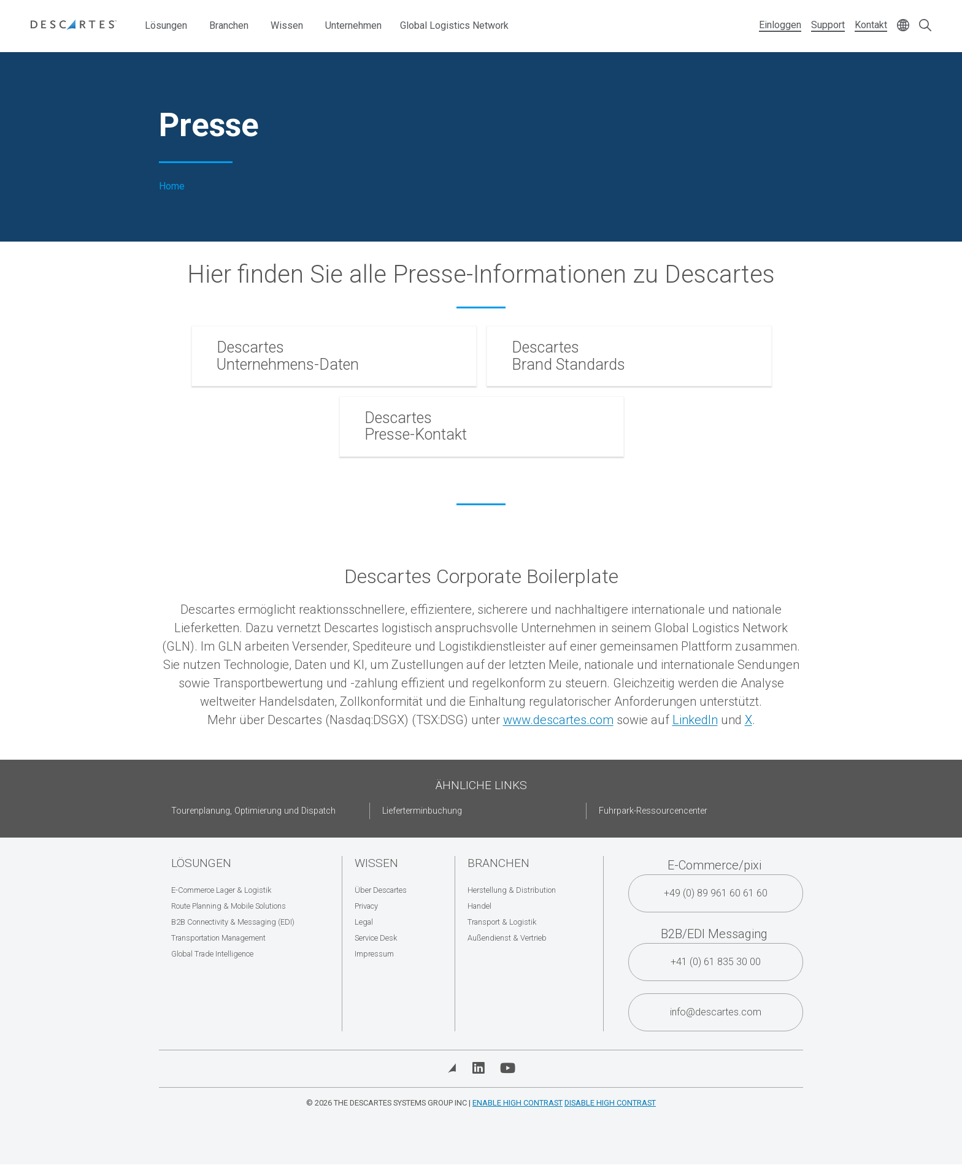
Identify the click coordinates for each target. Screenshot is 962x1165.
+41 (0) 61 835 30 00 (716, 962)
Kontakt (871, 25)
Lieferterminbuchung (422, 811)
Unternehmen (353, 25)
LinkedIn (695, 719)
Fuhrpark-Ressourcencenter (653, 811)
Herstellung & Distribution (512, 890)
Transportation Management (218, 937)
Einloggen (780, 25)
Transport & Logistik (502, 921)
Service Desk (376, 937)
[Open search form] (925, 26)
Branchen (228, 25)
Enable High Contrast (517, 1102)
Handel (479, 906)
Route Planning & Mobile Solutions (228, 906)
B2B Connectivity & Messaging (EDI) (232, 921)
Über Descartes (381, 890)
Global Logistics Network (454, 25)
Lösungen (166, 25)
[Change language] (903, 26)
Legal (364, 921)
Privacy (366, 906)
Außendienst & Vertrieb (507, 937)
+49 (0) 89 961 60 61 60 (716, 893)
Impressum (374, 953)
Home (172, 186)
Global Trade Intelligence (212, 953)
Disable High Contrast (610, 1102)
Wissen (287, 25)
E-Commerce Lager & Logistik (221, 890)
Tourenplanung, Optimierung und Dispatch (253, 811)
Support (828, 25)
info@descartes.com (715, 1012)
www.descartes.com (558, 719)
